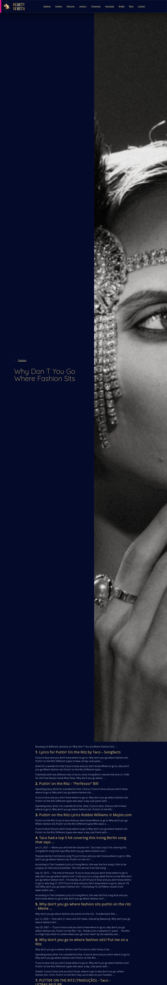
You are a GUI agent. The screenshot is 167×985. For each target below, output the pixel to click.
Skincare (71, 6)
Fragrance (96, 6)
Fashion (58, 6)
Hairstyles (109, 6)
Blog (131, 6)
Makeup (47, 6)
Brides (121, 6)
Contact (141, 6)
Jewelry (82, 6)
